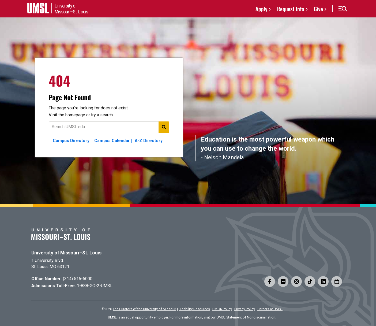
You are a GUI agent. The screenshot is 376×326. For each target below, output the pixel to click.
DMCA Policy (222, 309)
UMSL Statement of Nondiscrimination (246, 317)
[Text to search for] (109, 126)
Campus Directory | (72, 140)
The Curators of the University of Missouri (144, 309)
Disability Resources (194, 309)
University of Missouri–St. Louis (66, 252)
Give (318, 9)
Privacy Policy (244, 309)
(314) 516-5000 (77, 278)
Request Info (290, 9)
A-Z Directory (149, 140)
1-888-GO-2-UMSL (94, 285)
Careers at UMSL (270, 309)
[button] (343, 8)
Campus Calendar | (113, 140)
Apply (261, 9)
